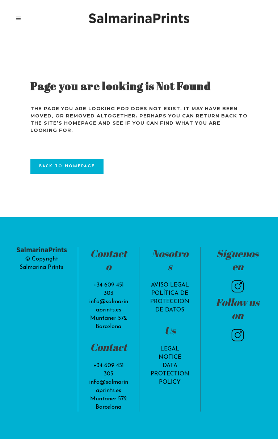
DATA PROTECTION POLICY (170, 374)
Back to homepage (67, 166)
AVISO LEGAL (170, 285)
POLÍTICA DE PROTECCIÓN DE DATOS (169, 301)
